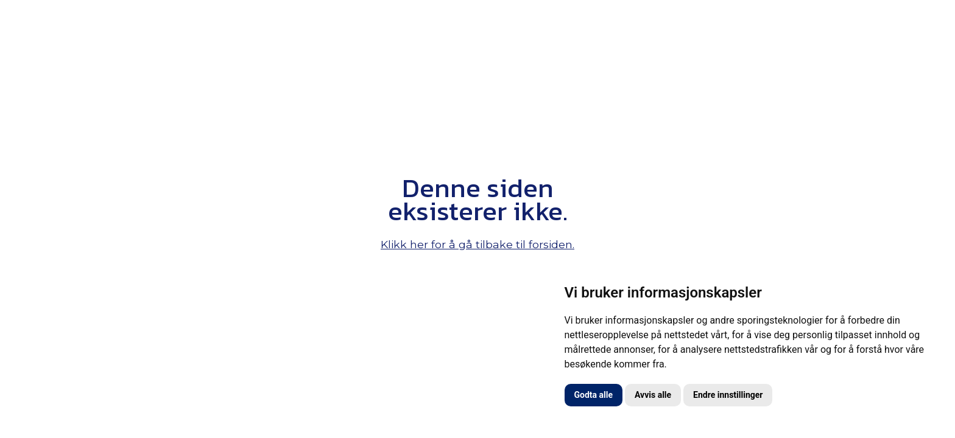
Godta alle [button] (593, 395)
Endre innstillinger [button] (728, 395)
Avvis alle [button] (653, 395)
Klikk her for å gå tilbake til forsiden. (477, 244)
